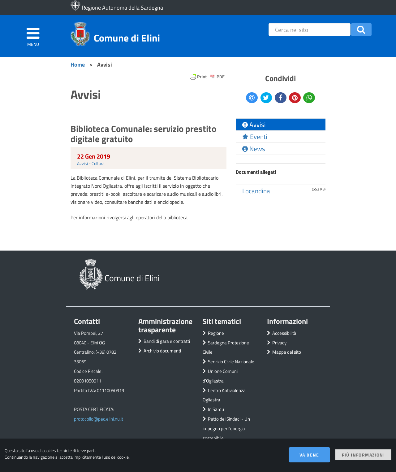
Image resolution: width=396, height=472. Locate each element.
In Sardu (216, 409)
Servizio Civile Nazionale (231, 361)
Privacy (279, 342)
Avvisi (82, 163)
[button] (361, 29)
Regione (216, 333)
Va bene (309, 455)
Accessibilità (284, 333)
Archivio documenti (162, 350)
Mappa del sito (286, 352)
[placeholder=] (309, 29)
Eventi (254, 137)
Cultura (98, 163)
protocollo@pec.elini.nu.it (98, 418)
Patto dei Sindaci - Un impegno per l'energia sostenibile (226, 428)
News (253, 149)
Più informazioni (363, 455)
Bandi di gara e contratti (167, 341)
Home (78, 64)
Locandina (256, 191)
